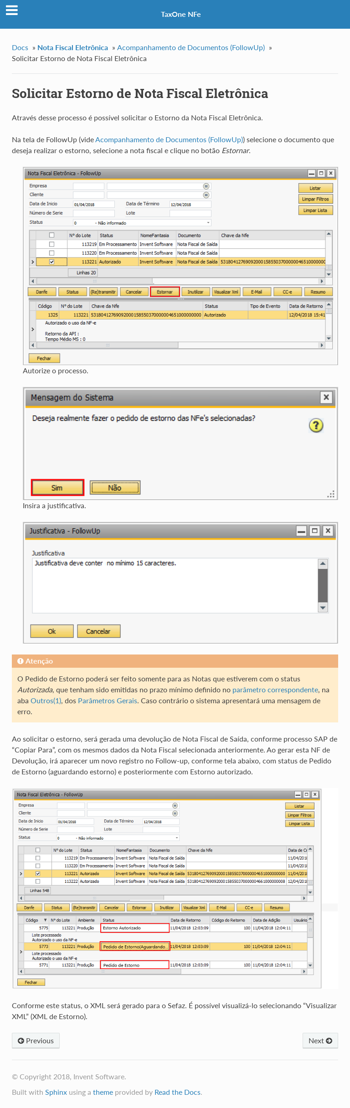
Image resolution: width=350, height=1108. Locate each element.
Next (320, 1040)
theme (103, 1091)
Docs (20, 47)
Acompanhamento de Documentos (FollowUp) (191, 47)
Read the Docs (177, 1091)
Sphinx (56, 1091)
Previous (36, 1040)
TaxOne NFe (181, 14)
